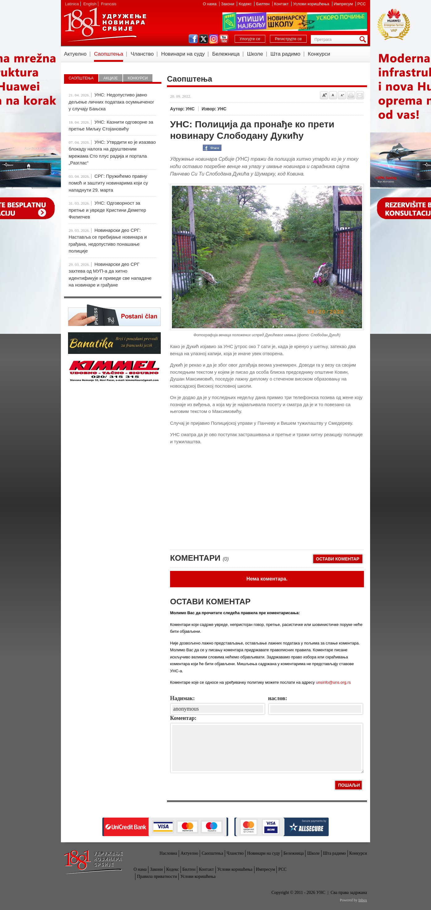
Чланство (142, 54)
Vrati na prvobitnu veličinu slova (333, 95)
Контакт (282, 4)
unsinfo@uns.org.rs (333, 682)
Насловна (168, 853)
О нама (210, 4)
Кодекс (246, 4)
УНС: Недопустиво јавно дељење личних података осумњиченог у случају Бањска (111, 101)
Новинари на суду (183, 54)
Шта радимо (286, 54)
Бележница (226, 54)
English (89, 4)
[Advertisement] (216, 500)
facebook (193, 39)
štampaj (351, 95)
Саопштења (108, 54)
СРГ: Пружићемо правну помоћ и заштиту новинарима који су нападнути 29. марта (108, 183)
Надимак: (182, 698)
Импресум (344, 4)
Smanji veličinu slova (342, 95)
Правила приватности (157, 876)
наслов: (277, 698)
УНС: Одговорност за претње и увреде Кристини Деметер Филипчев (107, 209)
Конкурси (319, 54)
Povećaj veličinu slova (324, 95)
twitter (203, 39)
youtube (223, 39)
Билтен (263, 4)
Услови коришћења (311, 4)
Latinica (72, 4)
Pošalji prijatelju (360, 95)
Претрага (364, 39)
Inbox (362, 900)
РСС (361, 4)
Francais (109, 4)
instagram (213, 39)
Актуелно (75, 54)
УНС (104, 25)
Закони (228, 4)
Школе (255, 54)
